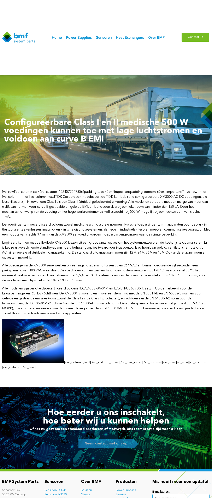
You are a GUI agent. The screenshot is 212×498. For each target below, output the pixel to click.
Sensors (121, 494)
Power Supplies (126, 490)
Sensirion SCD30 (56, 494)
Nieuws (85, 494)
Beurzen (86, 490)
